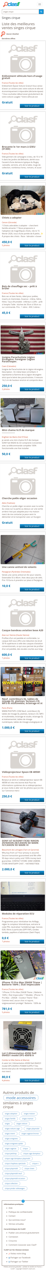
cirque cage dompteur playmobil (17, 1158)
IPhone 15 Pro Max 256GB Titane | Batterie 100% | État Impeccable (22, 983)
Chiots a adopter (12, 217)
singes (7, 1123)
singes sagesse (10, 1148)
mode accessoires (21, 1097)
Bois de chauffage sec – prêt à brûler (19, 287)
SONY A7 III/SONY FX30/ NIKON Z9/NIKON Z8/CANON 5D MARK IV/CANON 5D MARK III (20, 843)
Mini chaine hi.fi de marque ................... (18, 431)
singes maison (29, 1113)
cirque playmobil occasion (15, 1178)
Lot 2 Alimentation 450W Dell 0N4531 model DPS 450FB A (19, 1054)
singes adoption (11, 1113)
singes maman (27, 1118)
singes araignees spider (14, 1143)
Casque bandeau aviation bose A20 (22, 630)
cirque (25, 1148)
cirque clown (29, 1168)
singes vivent (10, 1133)
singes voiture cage (12, 1128)
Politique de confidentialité (20, 1212)
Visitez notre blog (17, 1253)
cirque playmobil (11, 1168)
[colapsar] (39, 4)
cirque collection (11, 1183)
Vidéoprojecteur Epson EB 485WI (21, 772)
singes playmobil (32, 1128)
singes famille (10, 1118)
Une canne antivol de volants (19, 567)
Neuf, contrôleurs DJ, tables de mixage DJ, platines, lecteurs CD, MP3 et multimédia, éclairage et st (22, 701)
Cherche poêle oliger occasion (19, 498)
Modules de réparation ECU (18, 913)
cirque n (35, 1163)
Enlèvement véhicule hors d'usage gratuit (22, 77)
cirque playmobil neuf (13, 1173)
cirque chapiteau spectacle (15, 1163)
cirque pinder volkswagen (15, 1188)
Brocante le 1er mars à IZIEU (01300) (18, 147)
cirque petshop (11, 1153)
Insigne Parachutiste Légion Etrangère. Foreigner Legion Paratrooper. (18, 359)
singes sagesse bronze (30, 1133)
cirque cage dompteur (31, 1153)
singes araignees (11, 1138)
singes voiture (21, 1123)
